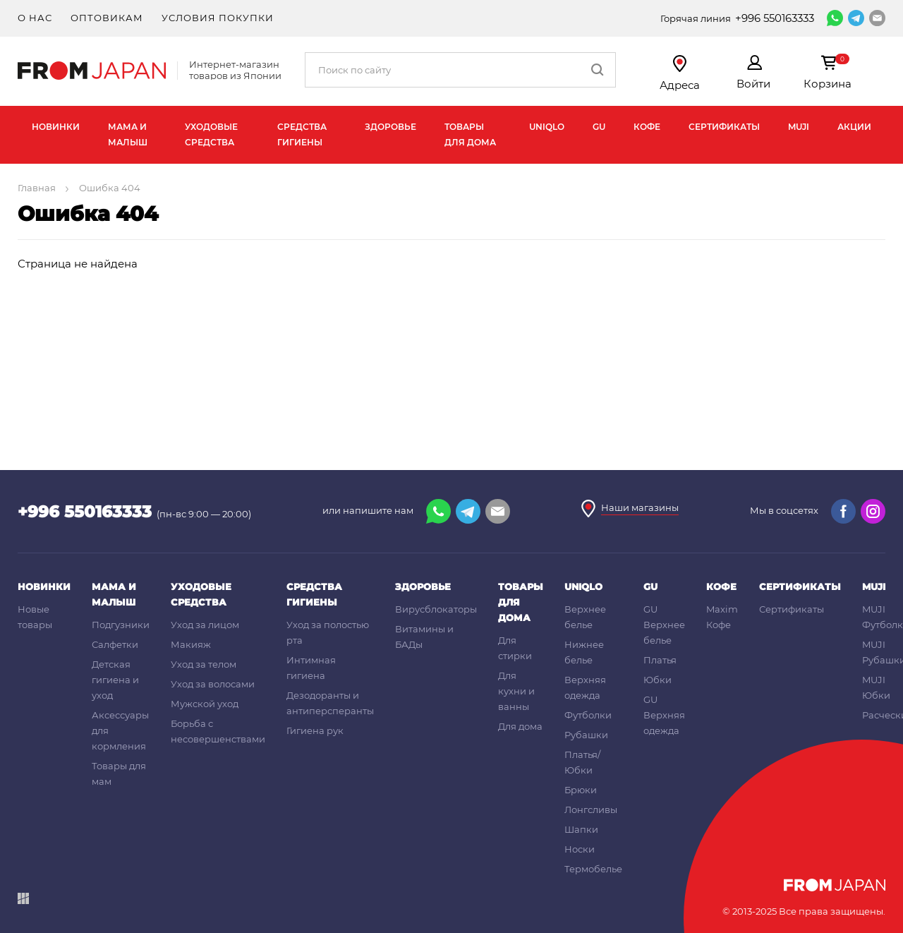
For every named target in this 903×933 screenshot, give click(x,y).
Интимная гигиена (311, 667)
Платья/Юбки (582, 762)
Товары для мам (119, 773)
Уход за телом (203, 664)
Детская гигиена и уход (115, 679)
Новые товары (35, 616)
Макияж (191, 644)
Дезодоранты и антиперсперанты (330, 703)
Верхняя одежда (585, 687)
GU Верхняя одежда (664, 715)
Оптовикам (107, 17)
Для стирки (515, 647)
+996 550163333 (774, 18)
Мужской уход (204, 703)
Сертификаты (724, 126)
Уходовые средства (211, 134)
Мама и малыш (127, 134)
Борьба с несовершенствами (218, 731)
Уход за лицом (205, 624)
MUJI (798, 126)
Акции (854, 126)
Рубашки (586, 734)
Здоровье (390, 126)
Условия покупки (218, 17)
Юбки (657, 679)
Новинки (56, 126)
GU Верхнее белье (664, 624)
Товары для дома (470, 134)
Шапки (581, 829)
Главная (38, 187)
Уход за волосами (213, 684)
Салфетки (115, 644)
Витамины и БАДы (424, 636)
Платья (660, 660)
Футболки (588, 715)
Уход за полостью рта (327, 632)
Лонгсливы (590, 809)
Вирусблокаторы (436, 609)
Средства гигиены (302, 134)
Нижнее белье (584, 652)
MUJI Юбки (876, 687)
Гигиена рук (315, 730)
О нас (35, 17)
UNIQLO (546, 126)
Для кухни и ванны (516, 691)
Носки (579, 849)
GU (599, 126)
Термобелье (593, 868)
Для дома (520, 726)
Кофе (647, 126)
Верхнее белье (585, 616)
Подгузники (121, 624)
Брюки (580, 789)
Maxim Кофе (722, 616)
